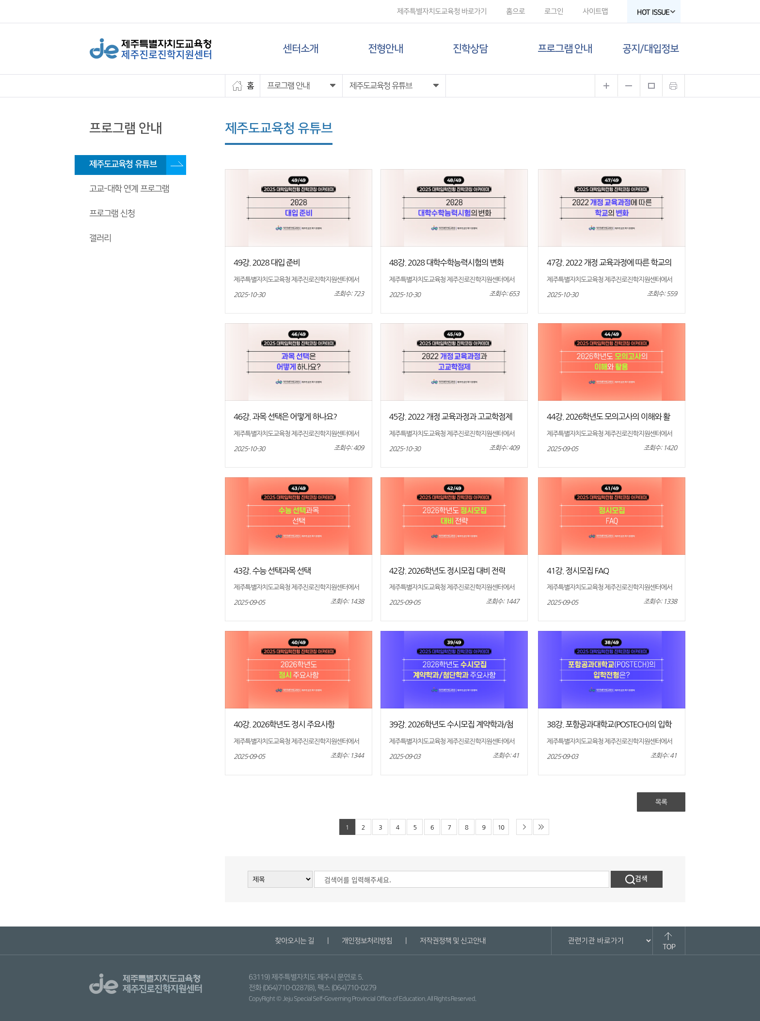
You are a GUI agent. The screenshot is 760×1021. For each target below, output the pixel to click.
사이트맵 (595, 11)
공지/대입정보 (650, 48)
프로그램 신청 (112, 214)
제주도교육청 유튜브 (123, 164)
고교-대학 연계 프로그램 (129, 189)
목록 (661, 802)
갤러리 (100, 238)
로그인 (553, 11)
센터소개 (300, 48)
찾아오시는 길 (294, 940)
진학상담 (470, 48)
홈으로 (515, 11)
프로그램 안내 (565, 48)
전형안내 (385, 48)
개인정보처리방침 (366, 940)
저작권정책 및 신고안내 (452, 940)
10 (501, 827)
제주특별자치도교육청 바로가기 (442, 11)
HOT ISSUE (656, 12)
